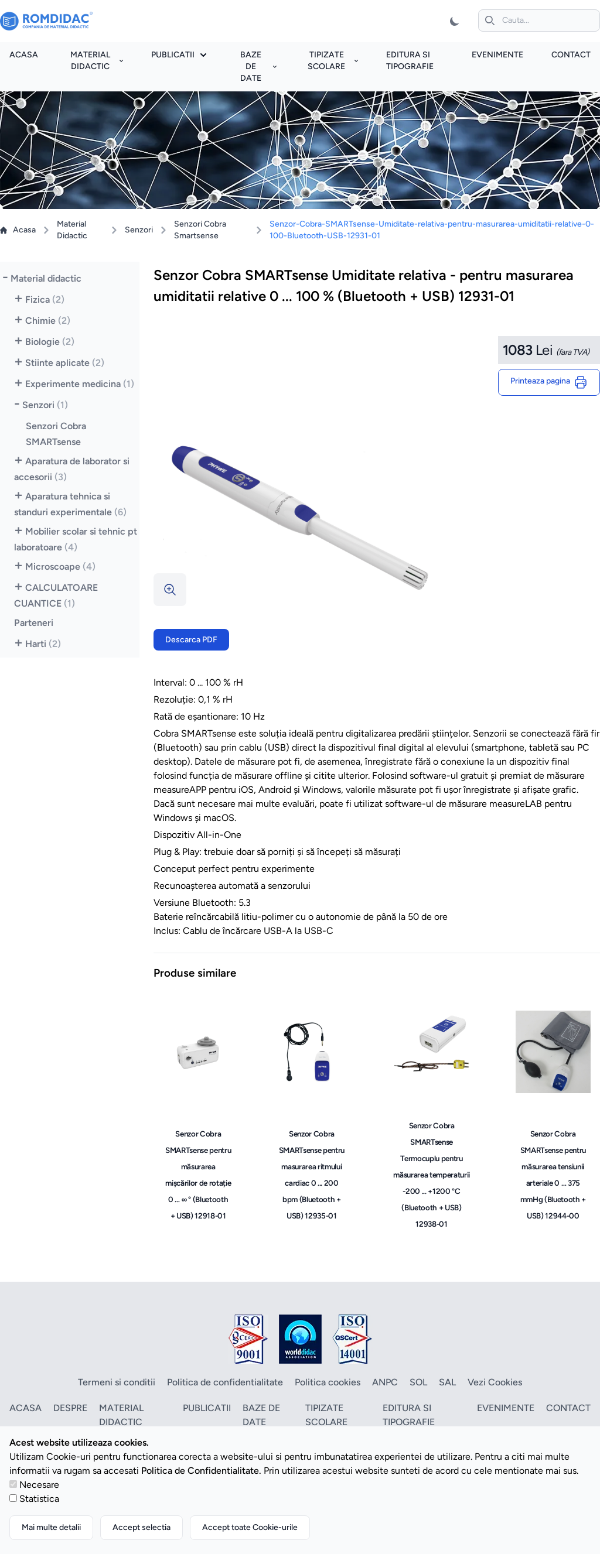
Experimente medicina (79, 383)
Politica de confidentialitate (225, 1382)
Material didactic (97, 60)
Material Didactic (72, 230)
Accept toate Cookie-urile (250, 1527)
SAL (447, 1382)
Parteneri (33, 622)
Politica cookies (327, 1382)
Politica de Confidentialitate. (201, 1470)
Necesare (39, 1484)
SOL (418, 1382)
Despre (70, 1407)
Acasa (23, 55)
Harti (43, 643)
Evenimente (497, 55)
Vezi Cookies (495, 1382)
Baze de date (258, 66)
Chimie (47, 320)
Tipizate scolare (332, 60)
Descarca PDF (191, 640)
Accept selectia (141, 1527)
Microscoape (60, 566)
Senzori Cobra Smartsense (200, 230)
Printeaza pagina (549, 382)
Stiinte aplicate (64, 362)
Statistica (39, 1498)
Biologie (49, 341)
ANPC (385, 1382)
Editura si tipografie (409, 1415)
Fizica (44, 299)
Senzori (139, 230)
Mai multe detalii (51, 1527)
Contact (571, 55)
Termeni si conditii (116, 1382)
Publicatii (178, 55)
